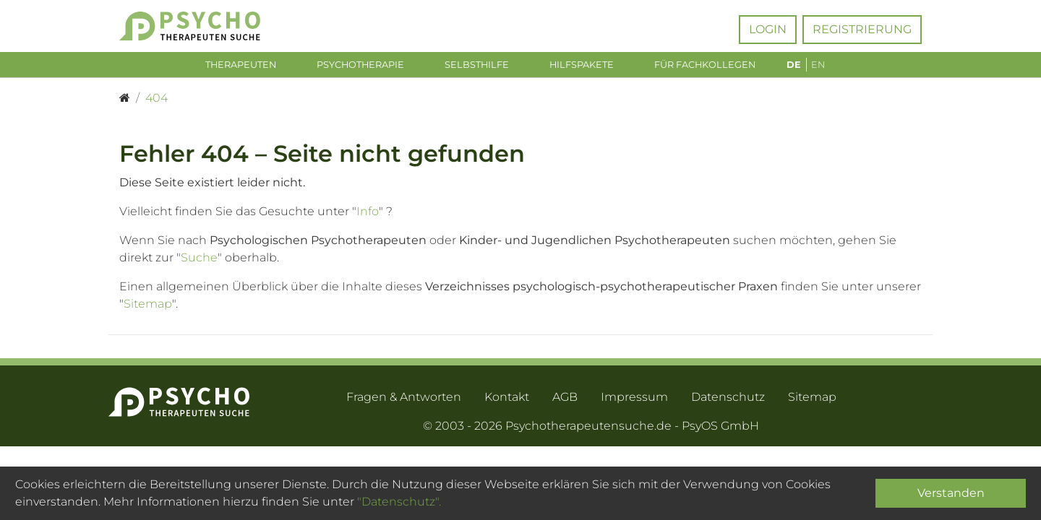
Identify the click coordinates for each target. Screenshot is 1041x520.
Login (768, 29)
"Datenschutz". (399, 501)
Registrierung (862, 29)
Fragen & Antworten (403, 400)
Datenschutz (728, 400)
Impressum (634, 400)
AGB (565, 400)
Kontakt (506, 400)
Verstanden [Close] (951, 493)
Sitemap (148, 306)
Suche (199, 260)
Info (367, 214)
